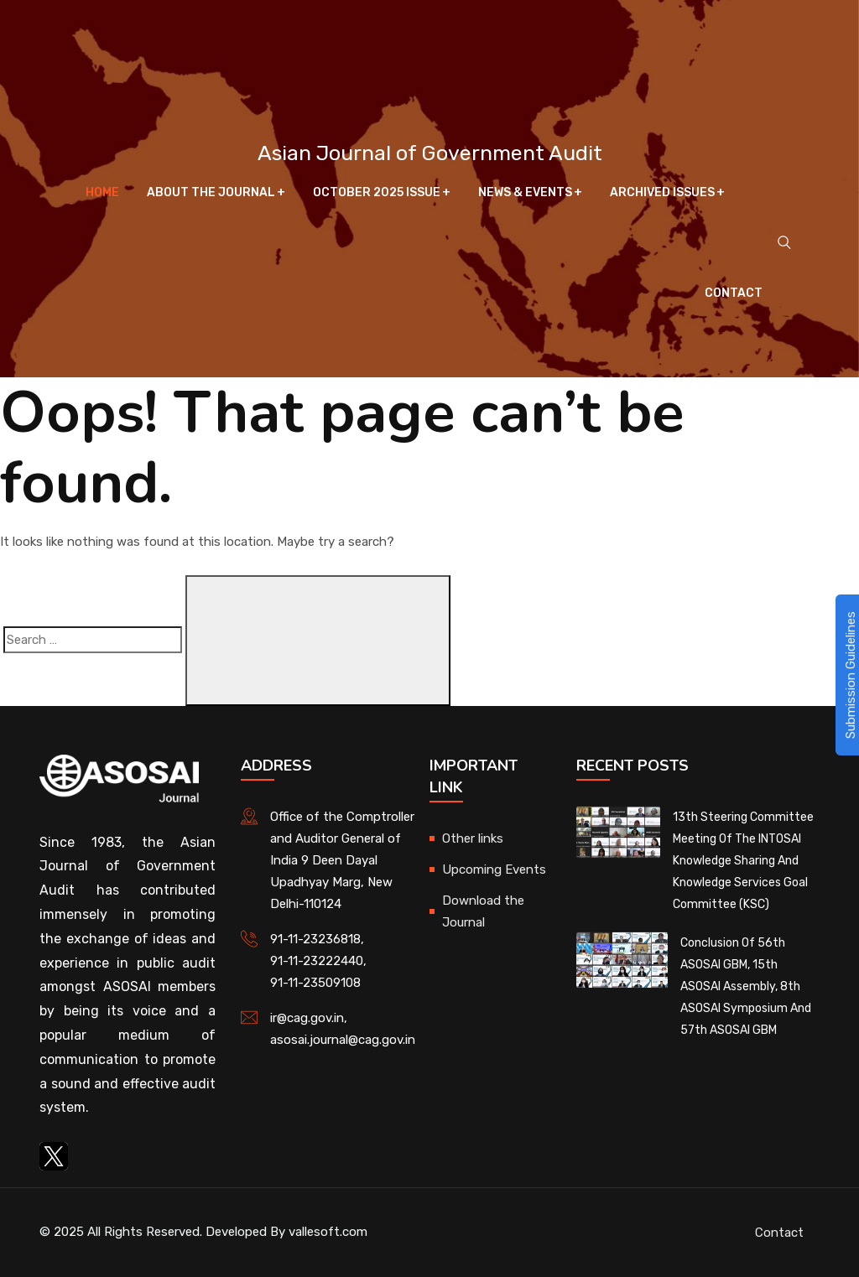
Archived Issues (662, 192)
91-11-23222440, (318, 960)
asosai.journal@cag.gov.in (342, 1039)
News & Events (525, 192)
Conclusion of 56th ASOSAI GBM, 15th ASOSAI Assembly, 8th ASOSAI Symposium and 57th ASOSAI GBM (745, 986)
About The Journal (211, 192)
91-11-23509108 (315, 982)
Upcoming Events (494, 869)
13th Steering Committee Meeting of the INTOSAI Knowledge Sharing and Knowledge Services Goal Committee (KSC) (743, 860)
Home (102, 192)
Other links (472, 838)
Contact (734, 293)
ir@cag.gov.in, (308, 1017)
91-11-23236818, (317, 939)
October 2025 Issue (376, 192)
